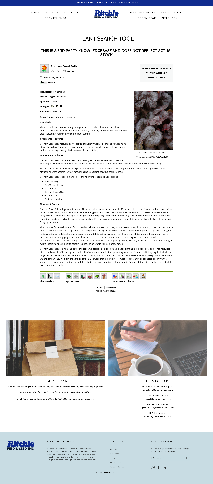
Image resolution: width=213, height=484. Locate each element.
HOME (35, 12)
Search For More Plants (156, 68)
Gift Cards (114, 452)
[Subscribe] (188, 457)
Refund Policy (115, 461)
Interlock (169, 18)
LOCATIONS (71, 12)
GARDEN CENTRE (142, 12)
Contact (113, 448)
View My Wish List (156, 73)
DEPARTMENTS (55, 18)
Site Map (99, 287)
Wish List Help (156, 77)
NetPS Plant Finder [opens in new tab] (105, 291)
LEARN (164, 12)
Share (51, 82)
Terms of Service (117, 466)
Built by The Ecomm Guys (106, 472)
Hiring (112, 457)
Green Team (147, 18)
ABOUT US (51, 12)
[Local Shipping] (55, 348)
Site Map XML (111, 287)
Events (179, 12)
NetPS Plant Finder (158, 157)
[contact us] (157, 348)
